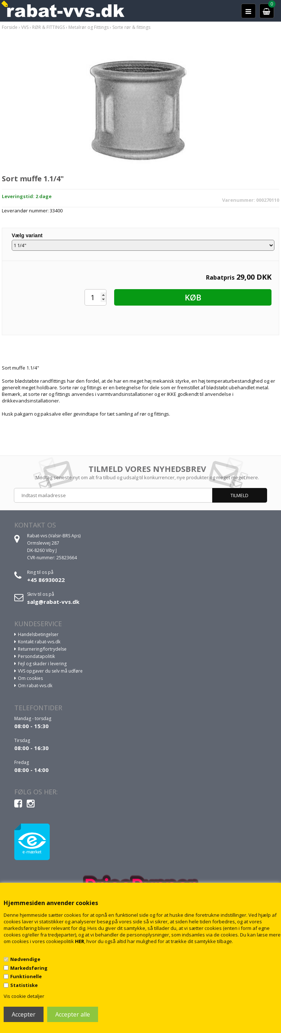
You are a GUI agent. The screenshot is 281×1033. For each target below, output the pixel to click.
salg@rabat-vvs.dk (53, 601)
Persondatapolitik (36, 656)
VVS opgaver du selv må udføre (50, 671)
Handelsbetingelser (38, 634)
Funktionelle (26, 976)
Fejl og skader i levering (42, 664)
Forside (10, 27)
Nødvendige (25, 959)
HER (79, 941)
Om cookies (30, 678)
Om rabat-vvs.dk (35, 685)
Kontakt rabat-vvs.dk (39, 642)
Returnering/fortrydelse (42, 649)
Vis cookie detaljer (24, 996)
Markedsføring (29, 968)
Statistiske (24, 985)
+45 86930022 (46, 579)
